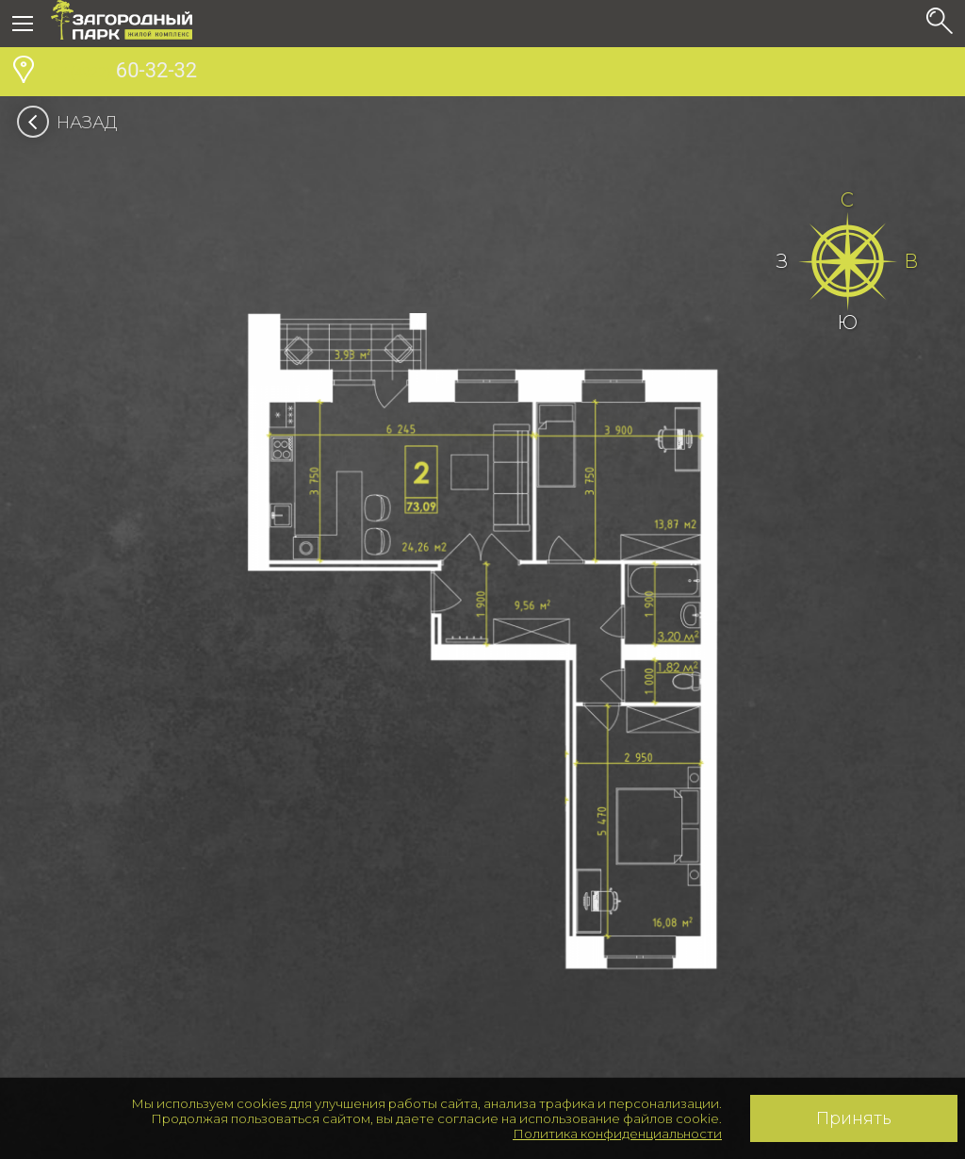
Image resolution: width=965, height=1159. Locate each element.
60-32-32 (124, 72)
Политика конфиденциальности (617, 1133)
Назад (73, 122)
